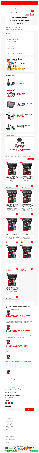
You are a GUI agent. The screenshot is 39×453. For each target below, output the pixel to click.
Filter (30, 159)
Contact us (7, 8)
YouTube (9, 403)
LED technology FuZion (9, 426)
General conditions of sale (10, 436)
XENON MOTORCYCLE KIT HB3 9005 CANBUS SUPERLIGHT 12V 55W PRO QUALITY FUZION (12, 288)
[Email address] (15, 409)
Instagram (12, 403)
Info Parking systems (9, 427)
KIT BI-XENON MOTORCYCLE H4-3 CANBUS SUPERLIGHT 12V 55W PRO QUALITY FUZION (12, 205)
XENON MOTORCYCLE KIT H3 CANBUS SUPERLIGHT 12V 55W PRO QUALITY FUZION (27, 177)
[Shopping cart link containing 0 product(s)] (32, 14)
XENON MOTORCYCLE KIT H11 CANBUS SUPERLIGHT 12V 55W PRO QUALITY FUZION (27, 260)
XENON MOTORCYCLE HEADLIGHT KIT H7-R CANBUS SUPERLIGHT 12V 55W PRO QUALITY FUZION (12, 233)
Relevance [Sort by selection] (7, 159)
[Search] (28, 11)
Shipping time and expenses (10, 439)
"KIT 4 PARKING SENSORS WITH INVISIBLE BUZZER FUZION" (20, 149)
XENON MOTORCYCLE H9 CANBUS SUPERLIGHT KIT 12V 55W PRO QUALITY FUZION (12, 260)
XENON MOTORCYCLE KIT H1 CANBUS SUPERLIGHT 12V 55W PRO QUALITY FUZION (12, 177)
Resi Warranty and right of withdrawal (12, 420)
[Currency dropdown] (32, 7)
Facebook (6, 403)
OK (29, 409)
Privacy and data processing (10, 437)
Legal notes (8, 442)
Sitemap (7, 430)
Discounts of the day (12, 8)
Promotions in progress (9, 421)
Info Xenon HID (8, 424)
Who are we (8, 434)
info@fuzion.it (15, 397)
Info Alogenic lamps (9, 423)
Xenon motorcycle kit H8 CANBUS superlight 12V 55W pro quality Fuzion (27, 233)
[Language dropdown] (27, 7)
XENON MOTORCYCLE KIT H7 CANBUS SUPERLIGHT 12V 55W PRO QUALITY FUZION (27, 205)
